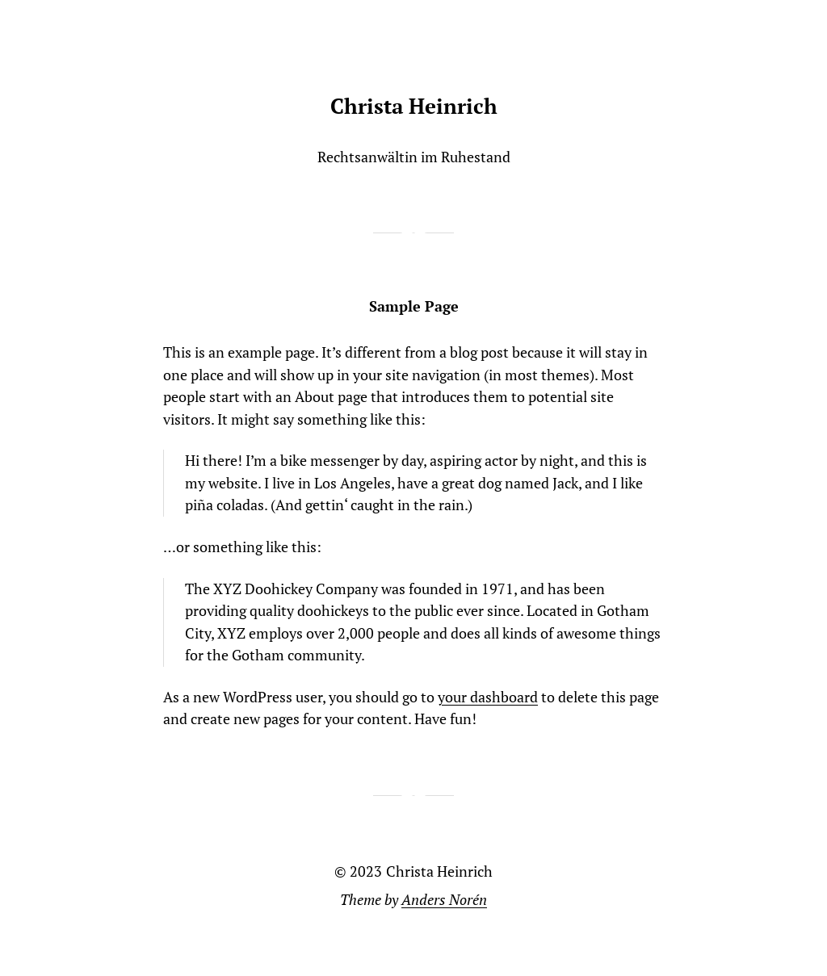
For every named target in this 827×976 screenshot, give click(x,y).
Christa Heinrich (413, 106)
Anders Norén (444, 899)
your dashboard (488, 697)
